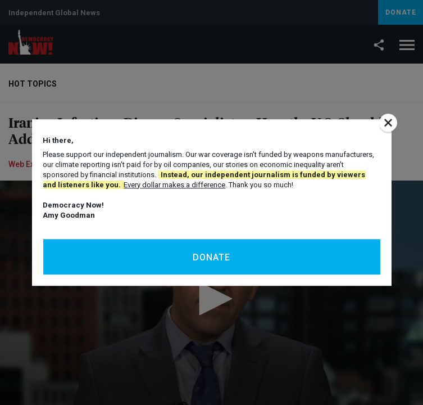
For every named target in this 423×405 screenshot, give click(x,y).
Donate (211, 257)
